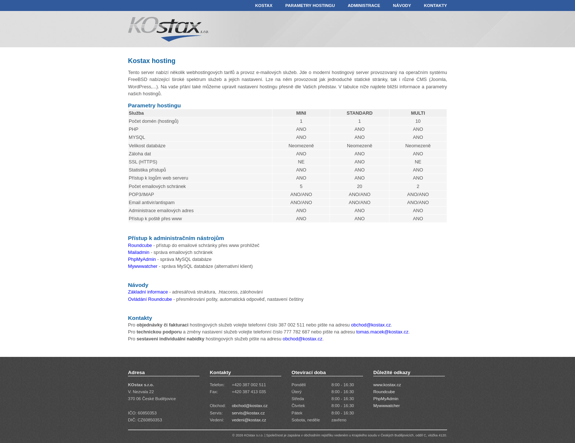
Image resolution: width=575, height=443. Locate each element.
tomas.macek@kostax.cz (382, 332)
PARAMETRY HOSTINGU (310, 5)
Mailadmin (138, 252)
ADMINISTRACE (364, 5)
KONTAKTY (435, 5)
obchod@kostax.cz (371, 325)
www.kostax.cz (387, 385)
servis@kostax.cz (248, 413)
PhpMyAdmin (142, 259)
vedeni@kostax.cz (249, 420)
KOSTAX (263, 5)
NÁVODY (402, 5)
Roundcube (140, 245)
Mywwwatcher (143, 266)
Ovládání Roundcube (150, 299)
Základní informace (148, 292)
